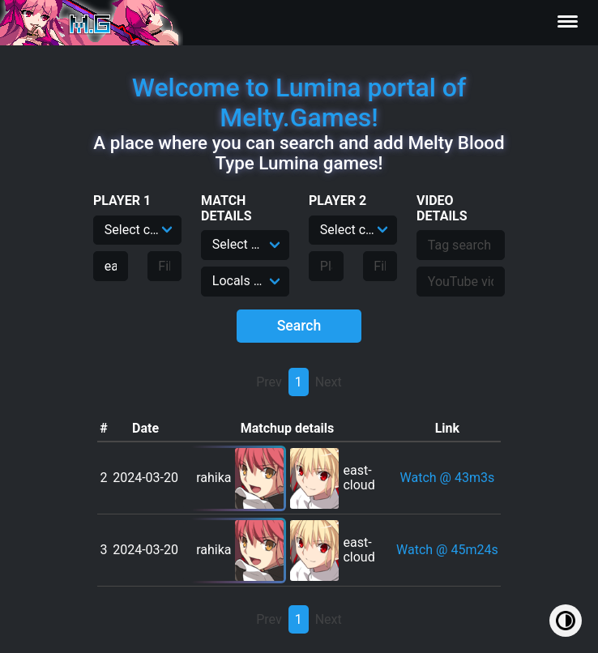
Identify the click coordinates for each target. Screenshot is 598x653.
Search (299, 326)
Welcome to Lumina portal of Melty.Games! (299, 102)
